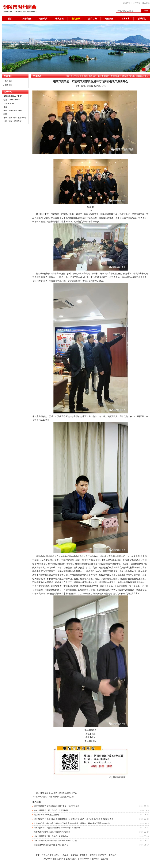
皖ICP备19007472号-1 (82, 859)
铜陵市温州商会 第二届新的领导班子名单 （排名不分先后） (57, 806)
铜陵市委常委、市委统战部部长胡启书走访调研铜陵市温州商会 (123, 76)
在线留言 (125, 19)
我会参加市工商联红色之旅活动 (46, 815)
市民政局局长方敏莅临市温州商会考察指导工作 (58, 793)
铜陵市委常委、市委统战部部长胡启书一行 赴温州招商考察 (57, 828)
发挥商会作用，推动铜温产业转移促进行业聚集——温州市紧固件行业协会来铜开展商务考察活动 (72, 823)
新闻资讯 (76, 19)
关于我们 (26, 19)
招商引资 (92, 19)
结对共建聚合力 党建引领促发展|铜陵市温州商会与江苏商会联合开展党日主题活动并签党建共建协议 (73, 819)
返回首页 (126, 3)
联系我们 (142, 19)
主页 (76, 76)
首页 (10, 19)
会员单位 (59, 19)
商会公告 (8, 85)
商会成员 (43, 19)
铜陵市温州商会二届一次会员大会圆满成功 (51, 836)
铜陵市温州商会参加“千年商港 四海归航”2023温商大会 (55, 841)
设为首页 (136, 3)
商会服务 (109, 19)
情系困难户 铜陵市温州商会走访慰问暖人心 (56, 797)
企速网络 (104, 859)
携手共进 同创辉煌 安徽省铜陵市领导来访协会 (52, 832)
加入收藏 (145, 3)
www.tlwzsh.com (15, 110)
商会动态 (8, 81)
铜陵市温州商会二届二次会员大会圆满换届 (51, 810)
